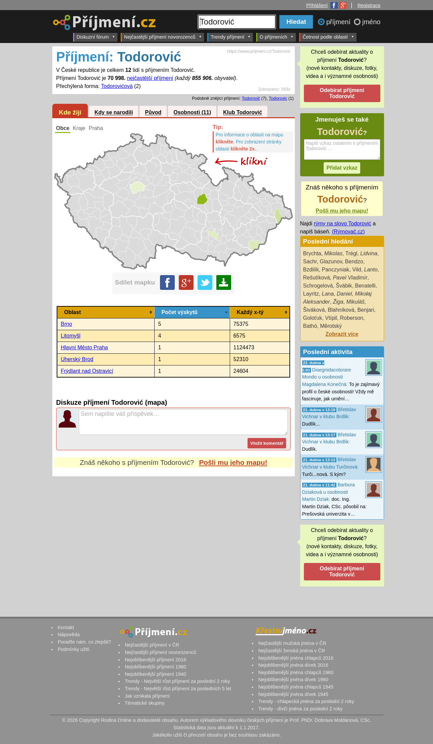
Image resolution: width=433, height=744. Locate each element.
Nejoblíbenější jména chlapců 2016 (295, 658)
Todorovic (278, 98)
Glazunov (331, 261)
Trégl (351, 253)
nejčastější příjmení (150, 78)
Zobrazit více (342, 334)
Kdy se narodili (114, 113)
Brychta (312, 253)
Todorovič (251, 98)
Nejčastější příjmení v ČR (152, 645)
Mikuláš (355, 302)
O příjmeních (276, 37)
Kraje (79, 128)
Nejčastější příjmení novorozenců (163, 37)
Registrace (369, 5)
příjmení (339, 21)
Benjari (365, 310)
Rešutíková (316, 277)
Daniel (344, 294)
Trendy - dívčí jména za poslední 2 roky (300, 708)
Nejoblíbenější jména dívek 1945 (293, 694)
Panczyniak (335, 269)
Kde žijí (70, 112)
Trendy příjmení (231, 37)
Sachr (310, 261)
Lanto (371, 269)
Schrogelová (318, 286)
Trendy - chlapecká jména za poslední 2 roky (306, 701)
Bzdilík (311, 269)
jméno (371, 21)
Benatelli (365, 286)
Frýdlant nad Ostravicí (87, 371)
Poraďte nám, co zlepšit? (84, 642)
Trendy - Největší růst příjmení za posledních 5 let (178, 688)
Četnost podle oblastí (328, 37)
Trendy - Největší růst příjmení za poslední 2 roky (177, 681)
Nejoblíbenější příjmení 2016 (155, 659)
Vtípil (331, 318)
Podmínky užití (73, 649)
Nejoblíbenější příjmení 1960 (155, 666)
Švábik (344, 286)
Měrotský (331, 326)
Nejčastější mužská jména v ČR (292, 643)
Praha (96, 128)
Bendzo (354, 261)
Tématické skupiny (145, 703)
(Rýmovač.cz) (348, 231)
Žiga (338, 302)
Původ (153, 113)
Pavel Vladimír (350, 277)
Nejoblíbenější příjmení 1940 (155, 674)
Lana (328, 294)
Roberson (351, 318)
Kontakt (66, 627)
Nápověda (69, 634)
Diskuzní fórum (95, 37)
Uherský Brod (77, 359)
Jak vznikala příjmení (147, 696)
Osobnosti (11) (192, 113)
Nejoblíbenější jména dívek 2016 (293, 665)
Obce (62, 128)
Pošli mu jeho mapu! (233, 462)
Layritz (311, 294)
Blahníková (341, 310)
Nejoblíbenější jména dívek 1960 (293, 679)
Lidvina (368, 253)
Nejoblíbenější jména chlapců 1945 (295, 687)
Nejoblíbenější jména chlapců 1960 (295, 672)
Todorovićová (116, 86)
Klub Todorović (242, 113)
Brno (66, 324)
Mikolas (333, 253)
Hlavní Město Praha (84, 347)
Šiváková (314, 310)
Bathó (310, 326)
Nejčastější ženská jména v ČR (291, 650)
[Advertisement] (173, 539)
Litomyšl (70, 336)
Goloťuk (312, 318)
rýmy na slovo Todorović (342, 223)
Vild (356, 269)
